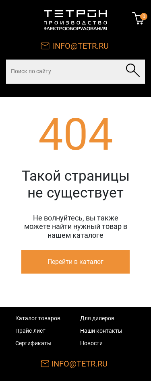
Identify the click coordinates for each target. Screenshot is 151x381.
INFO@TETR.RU (81, 46)
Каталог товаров (37, 318)
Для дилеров (97, 318)
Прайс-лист (30, 330)
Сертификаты (33, 343)
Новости (91, 343)
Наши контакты (101, 330)
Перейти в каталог (75, 262)
